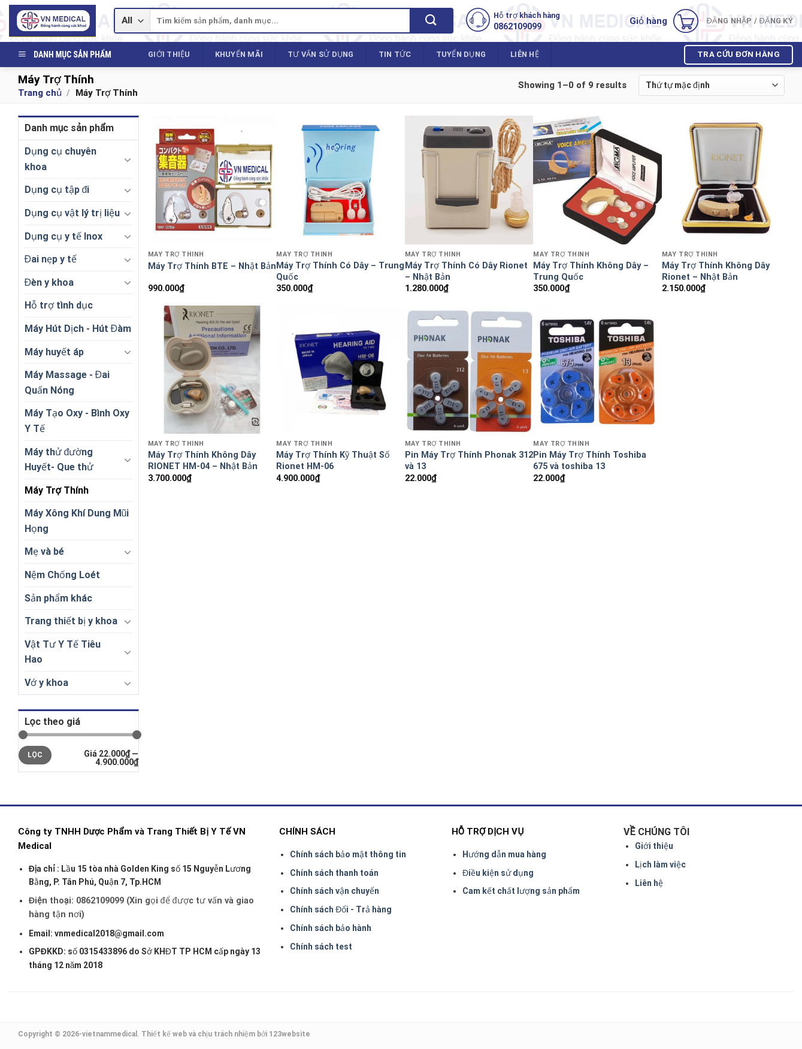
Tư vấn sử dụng (320, 54)
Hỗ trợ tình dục (59, 305)
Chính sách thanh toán (334, 873)
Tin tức (395, 54)
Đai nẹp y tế (51, 259)
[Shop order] (711, 85)
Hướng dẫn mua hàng (504, 854)
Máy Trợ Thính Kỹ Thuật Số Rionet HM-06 (333, 460)
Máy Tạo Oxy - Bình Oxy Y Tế (77, 420)
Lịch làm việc (660, 864)
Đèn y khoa (49, 282)
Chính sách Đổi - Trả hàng (341, 909)
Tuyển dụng (461, 54)
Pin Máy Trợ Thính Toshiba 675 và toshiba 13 (589, 460)
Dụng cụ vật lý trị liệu (72, 213)
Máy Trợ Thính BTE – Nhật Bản (212, 266)
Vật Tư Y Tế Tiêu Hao (63, 652)
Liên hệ (524, 54)
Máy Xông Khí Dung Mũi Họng (77, 520)
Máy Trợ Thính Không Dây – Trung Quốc (591, 271)
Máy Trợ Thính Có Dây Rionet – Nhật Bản (466, 271)
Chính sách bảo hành (330, 928)
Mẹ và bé (44, 551)
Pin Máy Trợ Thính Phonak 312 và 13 (469, 460)
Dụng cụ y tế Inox (63, 236)
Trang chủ (40, 92)
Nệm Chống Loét (62, 575)
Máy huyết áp (54, 352)
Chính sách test (321, 946)
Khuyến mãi (239, 54)
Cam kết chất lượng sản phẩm (521, 891)
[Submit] (431, 20)
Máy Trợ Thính (57, 490)
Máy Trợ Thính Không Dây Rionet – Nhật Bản (716, 271)
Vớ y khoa (46, 682)
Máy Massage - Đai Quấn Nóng (67, 382)
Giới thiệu (169, 54)
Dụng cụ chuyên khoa (60, 159)
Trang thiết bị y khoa (71, 621)
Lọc (35, 755)
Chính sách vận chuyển (334, 891)
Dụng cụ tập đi (57, 189)
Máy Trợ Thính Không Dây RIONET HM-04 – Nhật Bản (203, 460)
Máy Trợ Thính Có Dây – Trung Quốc (340, 271)
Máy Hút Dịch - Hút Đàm (78, 328)
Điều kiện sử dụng (498, 873)
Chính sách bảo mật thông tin (348, 854)
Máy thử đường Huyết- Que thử (59, 459)
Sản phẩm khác (58, 598)
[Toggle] (127, 159)
